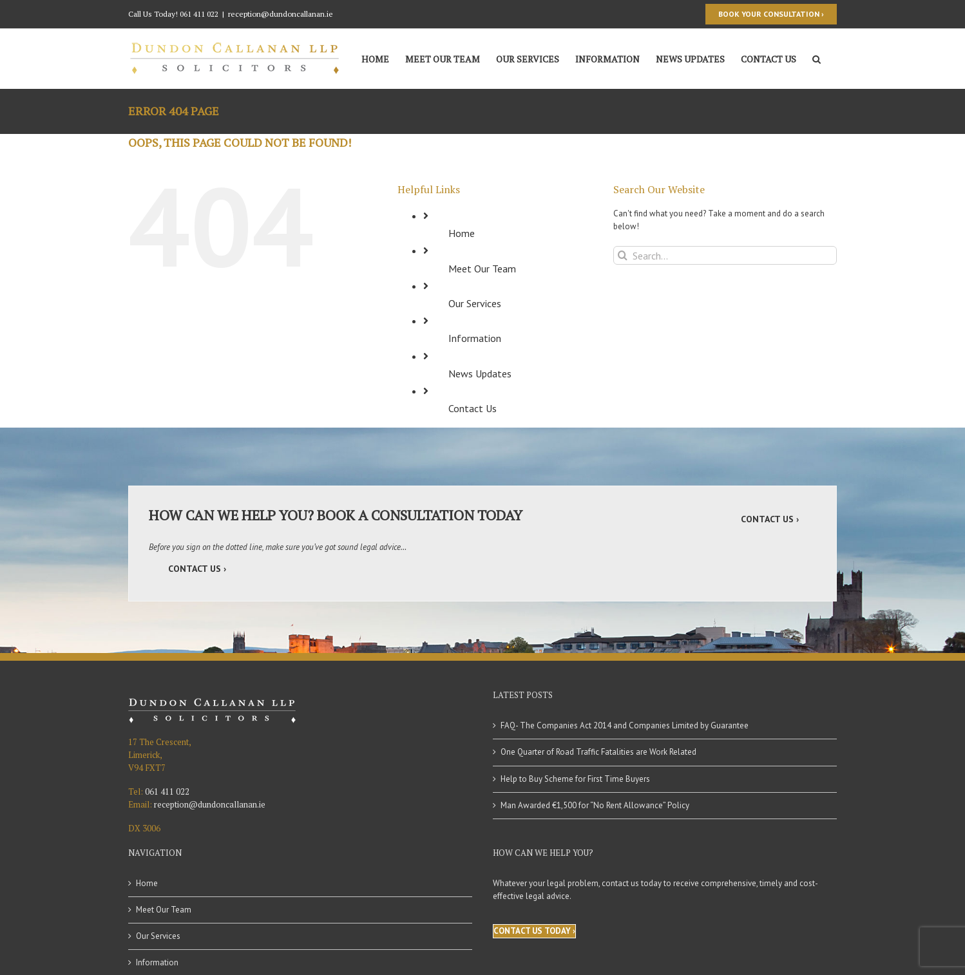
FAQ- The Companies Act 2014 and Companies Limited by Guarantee (625, 725)
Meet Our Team (482, 268)
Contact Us (472, 408)
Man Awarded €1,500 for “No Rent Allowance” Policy (595, 805)
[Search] (816, 58)
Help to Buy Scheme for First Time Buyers (575, 778)
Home (461, 233)
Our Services (474, 303)
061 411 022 (199, 14)
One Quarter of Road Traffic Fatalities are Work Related (598, 751)
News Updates (479, 373)
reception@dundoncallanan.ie (280, 14)
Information (474, 338)
